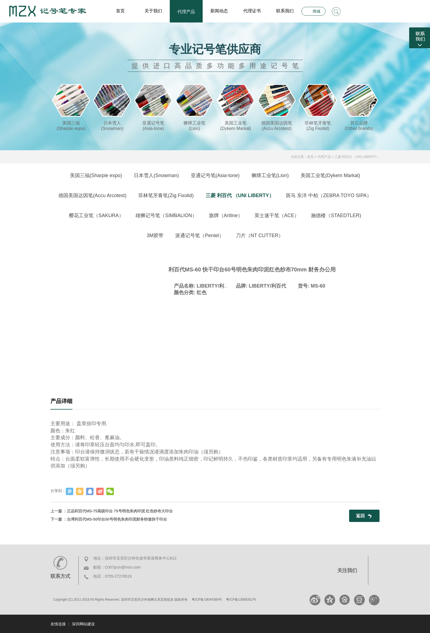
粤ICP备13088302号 (241, 599)
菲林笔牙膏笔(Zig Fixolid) (166, 195)
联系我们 (285, 10)
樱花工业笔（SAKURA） (96, 215)
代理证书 (252, 10)
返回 (360, 515)
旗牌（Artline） (226, 215)
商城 (316, 11)
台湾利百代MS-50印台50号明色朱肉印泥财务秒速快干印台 (117, 519)
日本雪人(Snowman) (156, 175)
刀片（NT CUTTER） (260, 235)
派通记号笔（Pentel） (199, 235)
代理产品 (186, 11)
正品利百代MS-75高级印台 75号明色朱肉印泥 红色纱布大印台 (120, 511)
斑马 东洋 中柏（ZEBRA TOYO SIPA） (329, 195)
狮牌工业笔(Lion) (270, 175)
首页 (120, 10)
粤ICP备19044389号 (207, 599)
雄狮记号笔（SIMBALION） (166, 215)
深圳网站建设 (83, 624)
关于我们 (153, 10)
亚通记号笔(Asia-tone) (215, 175)
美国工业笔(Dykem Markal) (330, 175)
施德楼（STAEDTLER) (336, 215)
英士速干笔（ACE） (276, 215)
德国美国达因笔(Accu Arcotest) (92, 195)
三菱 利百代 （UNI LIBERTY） (357, 157)
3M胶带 (155, 235)
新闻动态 (219, 10)
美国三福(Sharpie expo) (96, 175)
